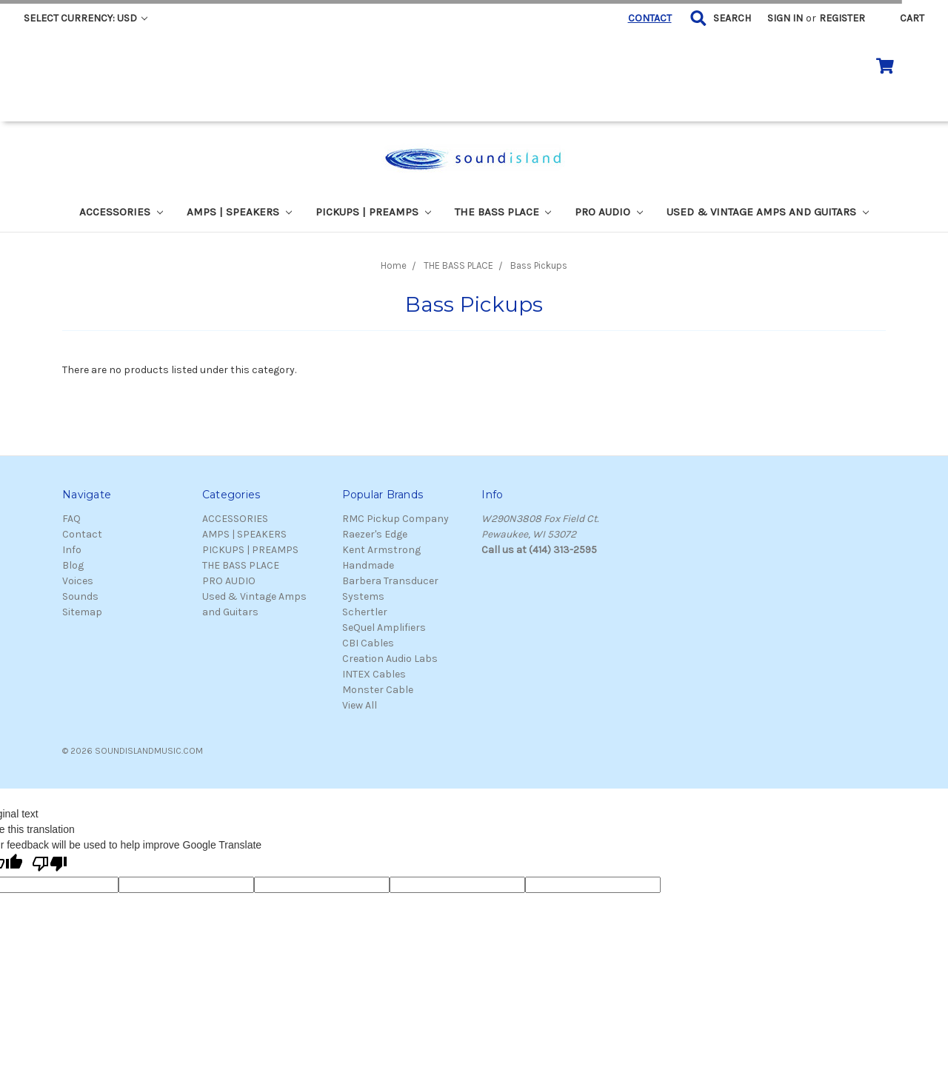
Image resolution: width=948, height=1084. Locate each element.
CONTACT (650, 18)
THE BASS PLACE (503, 211)
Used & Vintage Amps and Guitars (768, 211)
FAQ (71, 518)
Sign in (785, 18)
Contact (82, 534)
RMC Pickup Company (395, 518)
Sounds (80, 596)
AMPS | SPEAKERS (239, 211)
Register (842, 18)
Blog (73, 565)
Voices (77, 581)
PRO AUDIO (609, 211)
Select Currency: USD (85, 18)
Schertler (364, 612)
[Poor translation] (49, 865)
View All (359, 705)
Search (732, 18)
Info (71, 549)
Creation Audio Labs (390, 658)
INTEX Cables (374, 674)
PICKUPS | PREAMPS (373, 211)
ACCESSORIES (121, 211)
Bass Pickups (538, 265)
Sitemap (82, 612)
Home (394, 265)
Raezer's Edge (374, 534)
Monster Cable (377, 689)
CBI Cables (368, 643)
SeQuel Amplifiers (384, 627)
